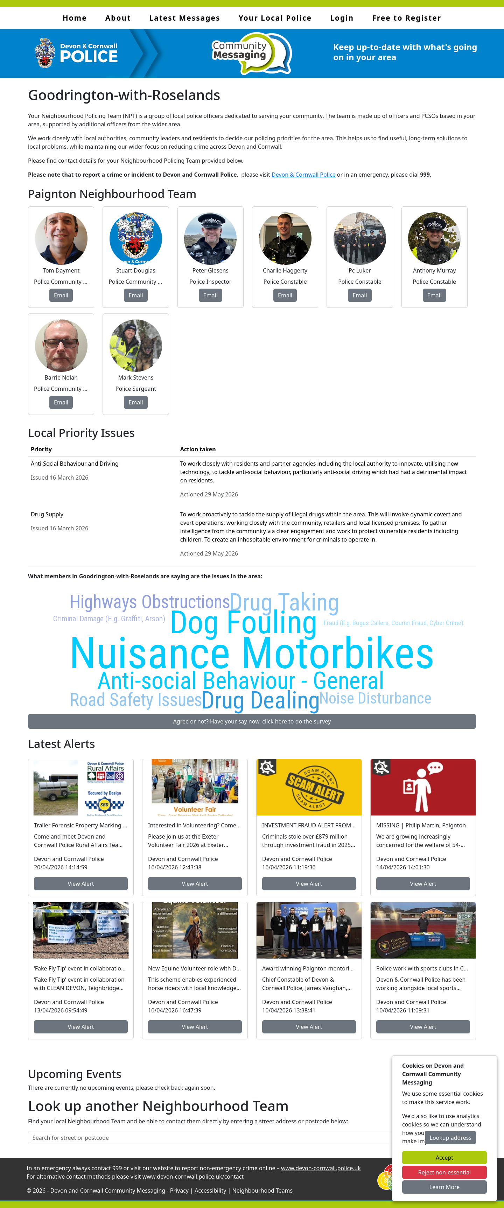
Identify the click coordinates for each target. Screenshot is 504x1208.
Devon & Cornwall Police (304, 174)
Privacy (179, 1190)
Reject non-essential (444, 1172)
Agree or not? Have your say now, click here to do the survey (252, 721)
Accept (444, 1157)
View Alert (81, 884)
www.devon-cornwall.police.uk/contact (193, 1176)
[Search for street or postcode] (227, 1137)
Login (342, 18)
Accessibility (210, 1190)
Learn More (444, 1187)
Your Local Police (275, 18)
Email (61, 295)
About (118, 18)
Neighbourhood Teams (262, 1190)
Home (75, 18)
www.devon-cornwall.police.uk (321, 1168)
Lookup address (450, 1138)
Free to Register (406, 18)
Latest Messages (184, 18)
